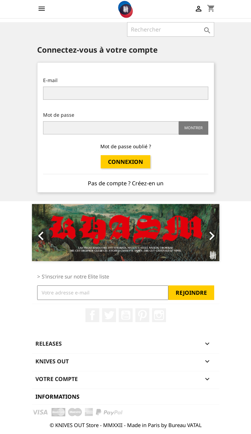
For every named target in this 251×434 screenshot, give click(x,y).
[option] (125, 232)
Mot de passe (58, 115)
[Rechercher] (170, 29)
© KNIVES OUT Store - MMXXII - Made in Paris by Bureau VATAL (126, 425)
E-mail (50, 80)
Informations (57, 396)
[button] (46, 232)
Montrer (193, 127)
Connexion (125, 162)
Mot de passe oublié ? (125, 146)
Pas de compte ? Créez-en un (126, 183)
